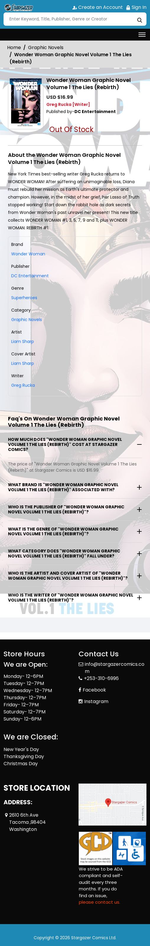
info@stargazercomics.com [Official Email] (114, 668)
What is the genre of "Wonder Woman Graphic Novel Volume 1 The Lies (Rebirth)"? (63, 531)
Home (14, 47)
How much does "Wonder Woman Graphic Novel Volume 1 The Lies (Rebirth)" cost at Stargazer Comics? (65, 444)
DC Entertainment (30, 276)
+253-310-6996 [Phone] (101, 678)
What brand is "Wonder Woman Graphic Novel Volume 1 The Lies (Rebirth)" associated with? (63, 487)
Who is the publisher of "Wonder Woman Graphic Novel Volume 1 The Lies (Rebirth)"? (66, 509)
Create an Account (97, 7)
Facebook (94, 689)
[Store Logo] (18, 7)
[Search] (75, 19)
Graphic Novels (45, 47)
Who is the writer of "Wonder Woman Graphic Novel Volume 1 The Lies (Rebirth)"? (70, 597)
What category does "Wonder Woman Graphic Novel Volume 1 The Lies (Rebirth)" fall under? (64, 553)
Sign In (136, 7)
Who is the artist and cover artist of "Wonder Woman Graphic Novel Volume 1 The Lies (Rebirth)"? (68, 575)
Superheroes (24, 298)
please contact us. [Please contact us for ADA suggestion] (99, 902)
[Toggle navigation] (142, 35)
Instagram (96, 701)
